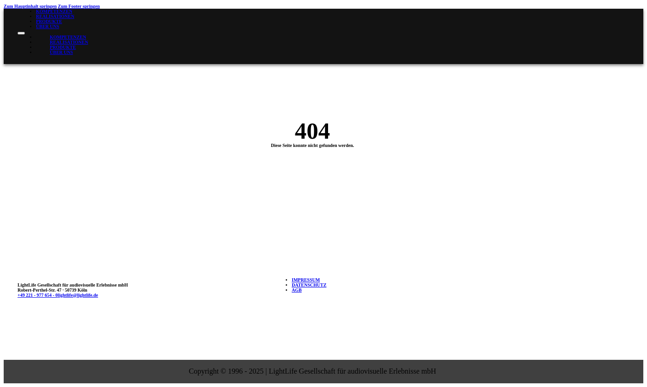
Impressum (306, 279)
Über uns (47, 26)
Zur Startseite (315, 173)
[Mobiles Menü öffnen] (21, 33)
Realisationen (55, 16)
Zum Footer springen (79, 6)
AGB (297, 290)
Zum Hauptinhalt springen (30, 6)
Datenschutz (309, 284)
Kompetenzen (54, 11)
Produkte (49, 21)
